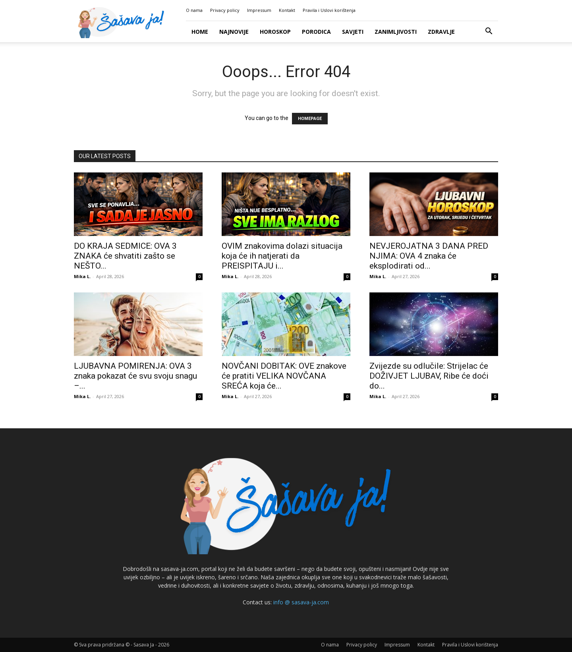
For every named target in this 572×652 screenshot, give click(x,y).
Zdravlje (441, 31)
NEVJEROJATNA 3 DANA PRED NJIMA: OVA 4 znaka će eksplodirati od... (428, 256)
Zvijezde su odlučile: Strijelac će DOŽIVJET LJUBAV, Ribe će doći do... (429, 376)
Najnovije (234, 31)
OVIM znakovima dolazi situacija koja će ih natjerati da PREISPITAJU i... (282, 256)
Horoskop (275, 31)
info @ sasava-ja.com (301, 602)
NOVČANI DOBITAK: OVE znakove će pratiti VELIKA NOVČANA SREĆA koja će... (284, 376)
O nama (194, 10)
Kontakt (287, 10)
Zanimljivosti (396, 31)
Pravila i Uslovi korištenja (329, 10)
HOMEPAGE (310, 118)
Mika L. (82, 276)
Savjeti (352, 31)
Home (199, 31)
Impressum (259, 10)
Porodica (316, 31)
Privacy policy (225, 10)
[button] (488, 32)
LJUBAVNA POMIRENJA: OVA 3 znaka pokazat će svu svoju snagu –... (135, 376)
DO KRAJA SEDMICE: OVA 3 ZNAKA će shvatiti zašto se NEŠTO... (125, 256)
